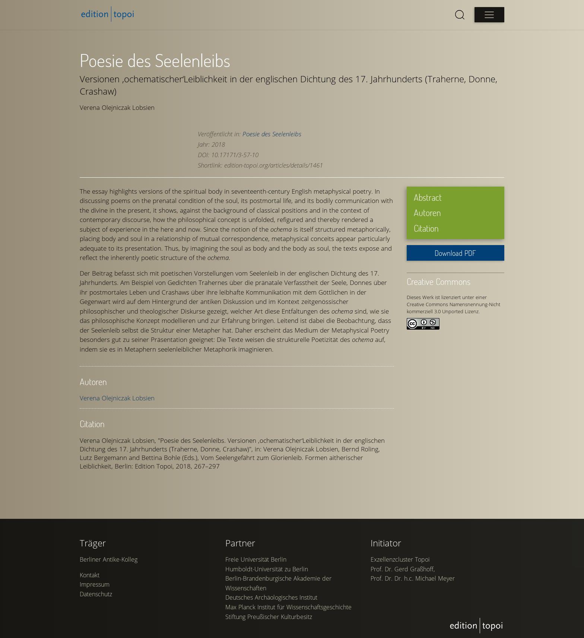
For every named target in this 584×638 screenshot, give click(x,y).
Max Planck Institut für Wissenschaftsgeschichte (288, 607)
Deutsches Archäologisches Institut (271, 597)
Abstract (428, 197)
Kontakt (89, 575)
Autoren (427, 212)
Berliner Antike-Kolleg (108, 559)
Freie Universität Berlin (255, 559)
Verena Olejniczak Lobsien (117, 398)
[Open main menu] (489, 14)
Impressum (95, 584)
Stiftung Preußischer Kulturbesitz (268, 617)
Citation (426, 228)
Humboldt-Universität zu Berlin (266, 569)
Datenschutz (96, 594)
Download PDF (455, 253)
